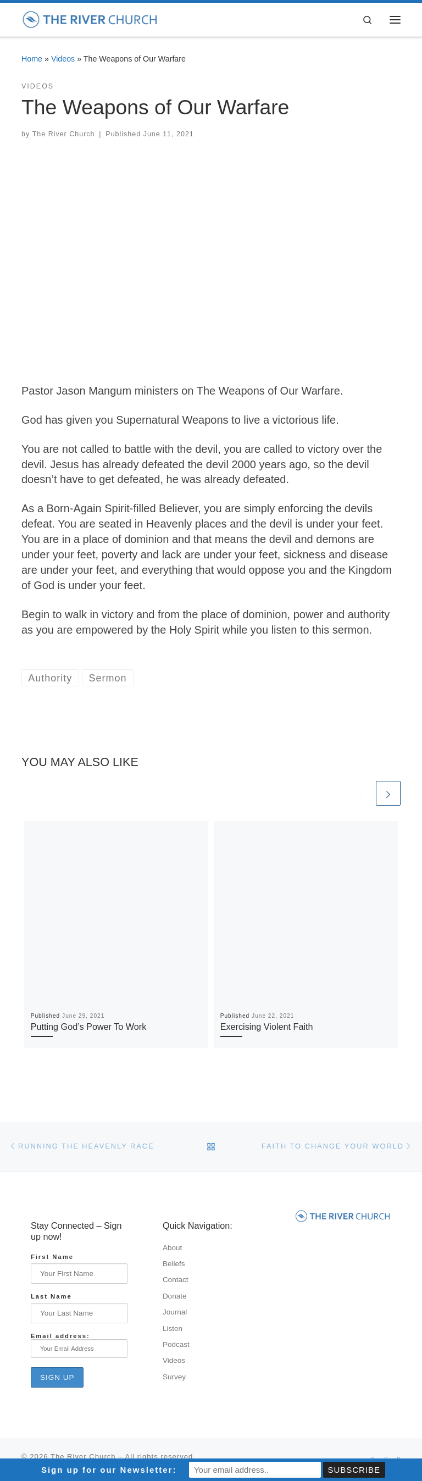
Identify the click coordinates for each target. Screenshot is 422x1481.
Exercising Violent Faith (266, 1026)
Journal (175, 1312)
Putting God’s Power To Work (89, 1026)
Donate (175, 1296)
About (172, 1248)
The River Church (63, 134)
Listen (172, 1328)
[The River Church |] (90, 18)
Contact (175, 1279)
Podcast (176, 1344)
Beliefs (174, 1264)
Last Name (51, 1296)
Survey (174, 1377)
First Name (52, 1256)
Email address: (79, 1345)
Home (31, 58)
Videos (63, 58)
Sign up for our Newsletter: (109, 1469)
